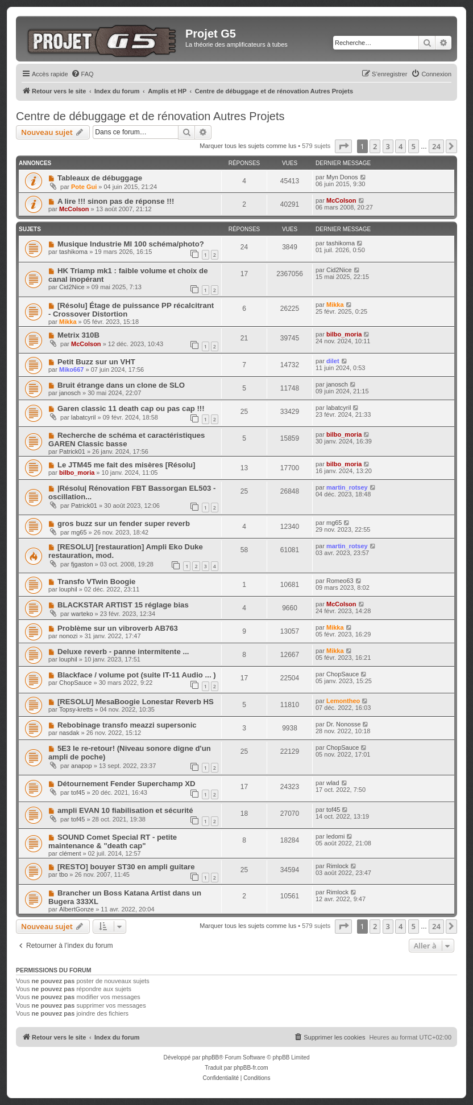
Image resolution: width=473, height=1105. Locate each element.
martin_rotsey (347, 487)
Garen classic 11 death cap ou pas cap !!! (131, 408)
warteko (82, 613)
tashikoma (73, 251)
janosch (70, 392)
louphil (68, 589)
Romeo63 (340, 580)
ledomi (335, 836)
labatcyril (83, 417)
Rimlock (337, 865)
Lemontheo (343, 700)
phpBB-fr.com (251, 1068)
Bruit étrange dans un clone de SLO (121, 385)
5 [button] (414, 146)
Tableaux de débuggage (99, 178)
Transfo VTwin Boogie (96, 581)
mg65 (79, 532)
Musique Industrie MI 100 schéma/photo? (130, 244)
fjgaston (82, 564)
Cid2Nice (72, 287)
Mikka (68, 321)
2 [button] (375, 146)
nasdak (69, 732)
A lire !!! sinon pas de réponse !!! (115, 201)
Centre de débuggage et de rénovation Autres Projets (150, 116)
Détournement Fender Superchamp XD (126, 783)
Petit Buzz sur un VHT (96, 362)
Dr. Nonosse (343, 724)
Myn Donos (342, 177)
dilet (332, 361)
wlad (332, 782)
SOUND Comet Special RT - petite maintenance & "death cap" (112, 841)
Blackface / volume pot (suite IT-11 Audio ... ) (136, 675)
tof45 (78, 792)
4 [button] (401, 146)
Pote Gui (84, 186)
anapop (81, 765)
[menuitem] (82, 74)
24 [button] (436, 146)
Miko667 (71, 369)
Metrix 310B (78, 335)
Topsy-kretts (76, 709)
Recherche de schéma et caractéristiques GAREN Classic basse (126, 439)
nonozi (68, 635)
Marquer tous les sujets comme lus (248, 145)
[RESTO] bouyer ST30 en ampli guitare (126, 866)
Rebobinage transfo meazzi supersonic (127, 725)
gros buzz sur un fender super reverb (123, 523)
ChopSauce (75, 682)
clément (70, 853)
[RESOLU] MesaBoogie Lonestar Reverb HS (135, 701)
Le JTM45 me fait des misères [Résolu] (126, 465)
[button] (343, 146)
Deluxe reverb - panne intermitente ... (123, 651)
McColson (74, 209)
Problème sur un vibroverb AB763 (117, 628)
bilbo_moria (344, 334)
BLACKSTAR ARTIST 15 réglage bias (123, 605)
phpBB (210, 1057)
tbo (63, 874)
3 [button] (388, 146)
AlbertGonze (76, 909)
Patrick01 (72, 451)
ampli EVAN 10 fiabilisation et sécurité (125, 810)
